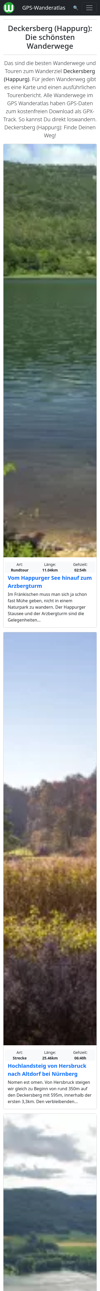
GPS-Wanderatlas (43, 7)
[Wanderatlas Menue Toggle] (89, 7)
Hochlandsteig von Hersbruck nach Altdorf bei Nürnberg (47, 1069)
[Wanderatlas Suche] (75, 8)
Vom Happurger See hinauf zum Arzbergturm (50, 581)
